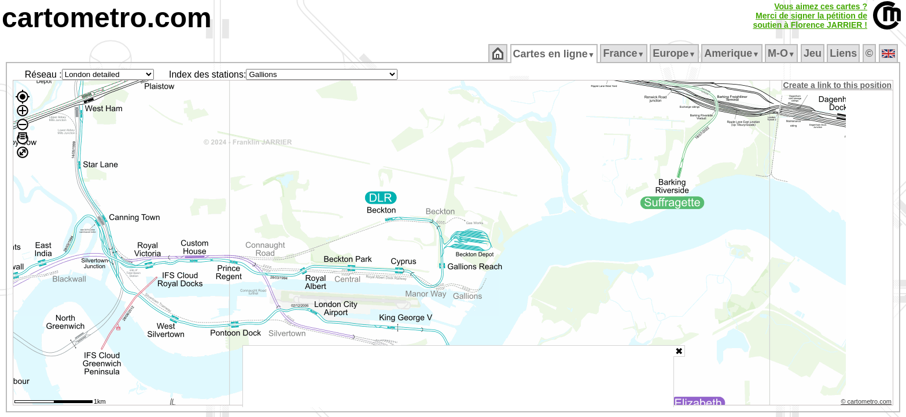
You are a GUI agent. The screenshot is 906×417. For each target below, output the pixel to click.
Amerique (732, 53)
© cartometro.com (867, 403)
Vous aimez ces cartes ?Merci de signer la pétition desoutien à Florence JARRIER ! (810, 16)
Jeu (813, 53)
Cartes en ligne (554, 54)
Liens (844, 53)
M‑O (782, 53)
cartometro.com (107, 17)
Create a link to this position (838, 85)
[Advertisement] (458, 376)
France (624, 53)
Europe (675, 53)
